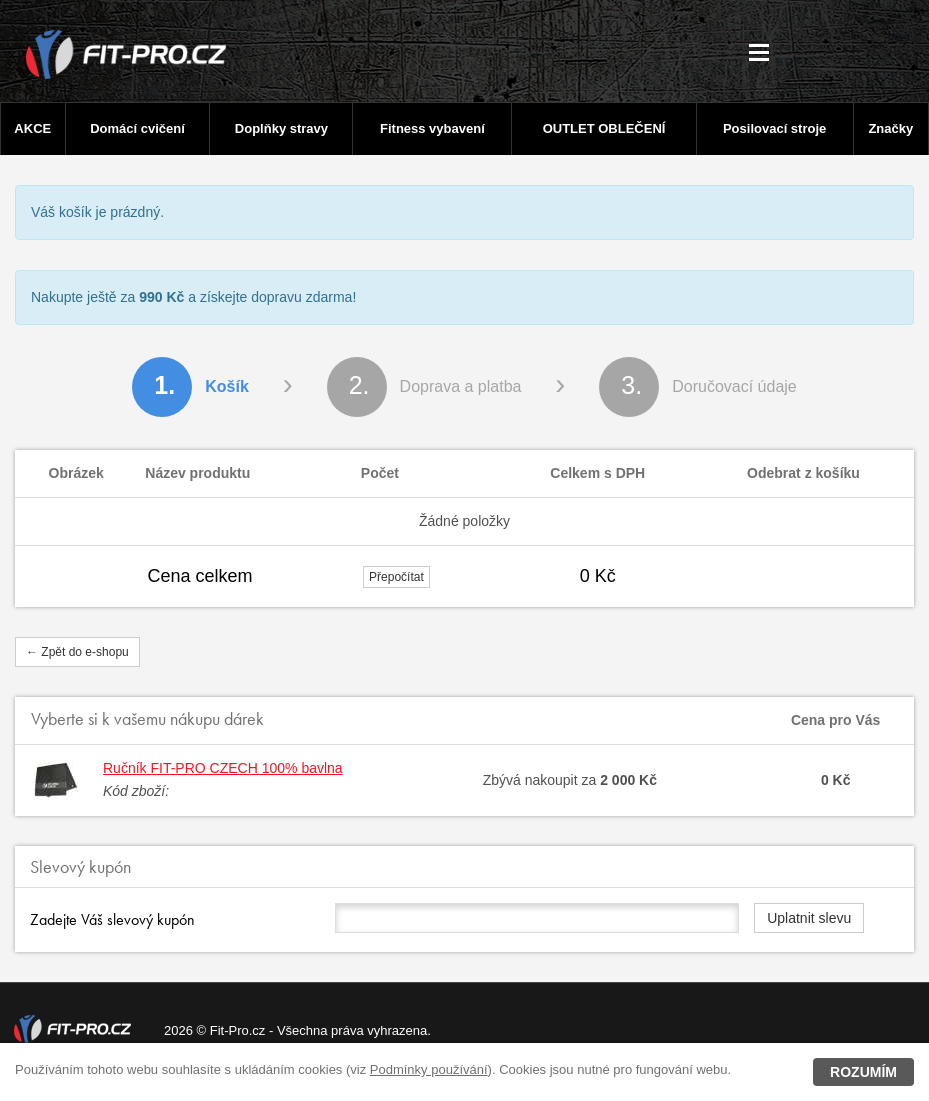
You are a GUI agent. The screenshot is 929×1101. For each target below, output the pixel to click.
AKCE (32, 128)
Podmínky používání (429, 1069)
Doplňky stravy (281, 128)
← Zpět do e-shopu (77, 652)
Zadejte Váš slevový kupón (112, 919)
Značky (890, 128)
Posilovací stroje (774, 128)
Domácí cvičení (137, 128)
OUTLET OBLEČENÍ (604, 128)
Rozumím (863, 1072)
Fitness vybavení (432, 128)
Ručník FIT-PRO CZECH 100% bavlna (223, 768)
